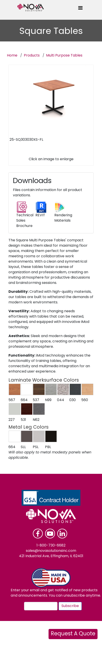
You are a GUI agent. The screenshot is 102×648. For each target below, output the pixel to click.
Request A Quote (73, 634)
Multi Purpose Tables (64, 55)
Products (32, 55)
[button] (14, 389)
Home (12, 55)
